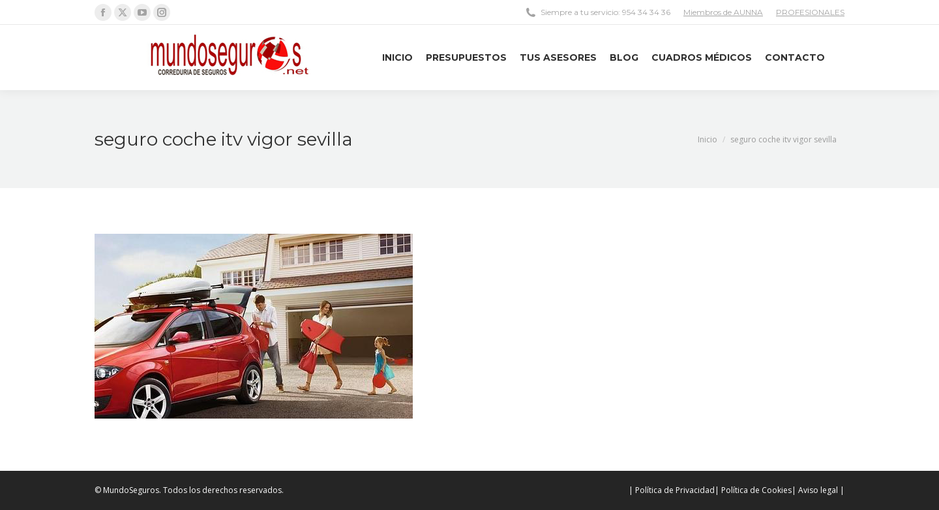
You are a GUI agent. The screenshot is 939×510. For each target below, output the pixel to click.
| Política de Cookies (753, 490)
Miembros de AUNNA (723, 12)
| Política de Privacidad (672, 490)
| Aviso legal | (818, 490)
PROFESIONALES (810, 12)
